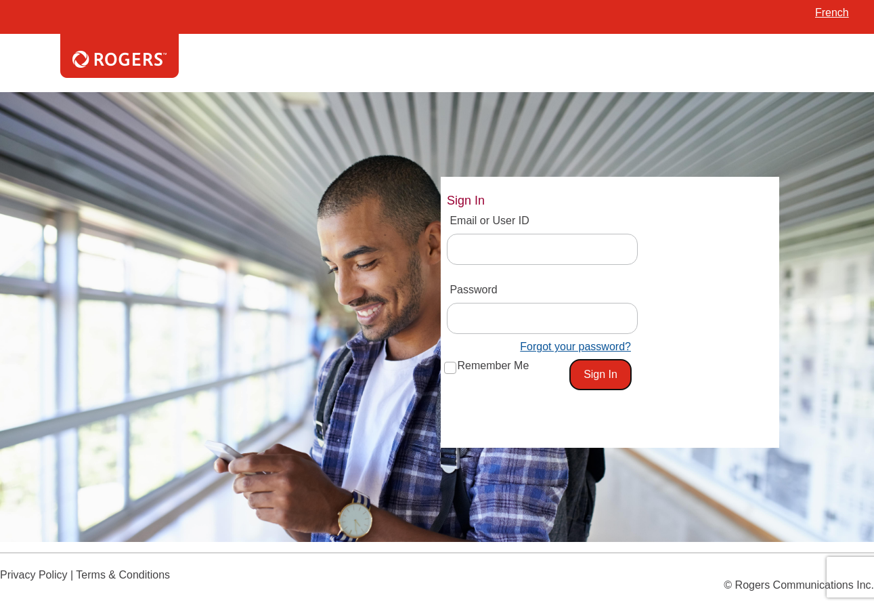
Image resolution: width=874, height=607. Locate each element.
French (832, 12)
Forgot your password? (575, 346)
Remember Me (493, 365)
